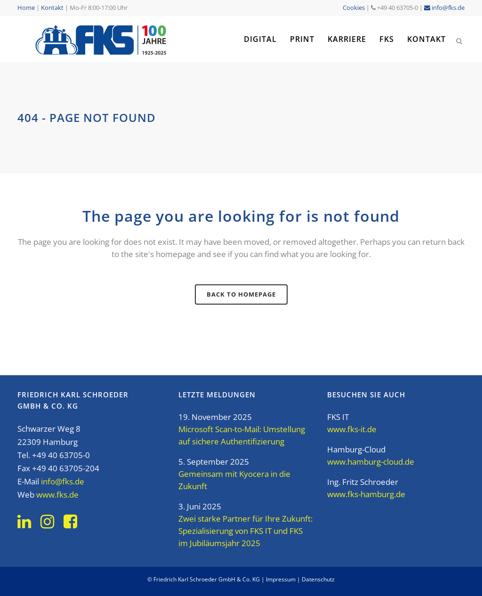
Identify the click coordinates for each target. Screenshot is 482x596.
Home (26, 7)
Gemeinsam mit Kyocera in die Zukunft (234, 479)
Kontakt (52, 7)
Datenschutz (318, 579)
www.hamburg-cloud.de (370, 461)
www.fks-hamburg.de (366, 494)
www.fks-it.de (352, 429)
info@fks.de (444, 7)
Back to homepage (241, 294)
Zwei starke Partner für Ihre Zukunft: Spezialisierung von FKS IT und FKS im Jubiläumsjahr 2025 (245, 530)
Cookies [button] (354, 7)
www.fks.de (57, 494)
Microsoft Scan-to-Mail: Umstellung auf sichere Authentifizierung (241, 435)
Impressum (281, 579)
